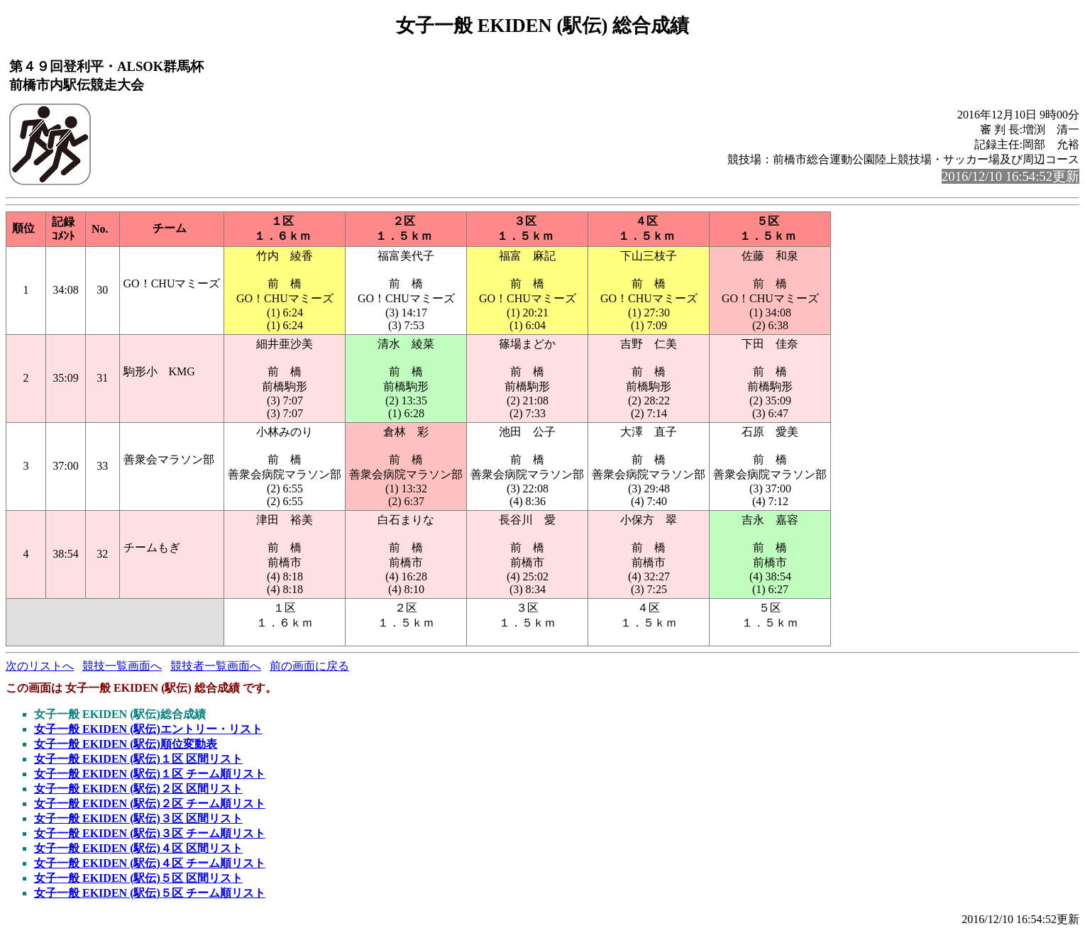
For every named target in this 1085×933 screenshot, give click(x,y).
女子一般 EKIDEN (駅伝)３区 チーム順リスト (149, 833)
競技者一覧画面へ (215, 666)
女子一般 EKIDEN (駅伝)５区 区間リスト (138, 878)
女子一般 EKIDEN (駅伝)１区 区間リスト (138, 759)
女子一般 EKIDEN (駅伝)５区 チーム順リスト (149, 893)
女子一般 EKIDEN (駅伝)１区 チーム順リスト (149, 774)
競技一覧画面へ (122, 666)
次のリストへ (40, 666)
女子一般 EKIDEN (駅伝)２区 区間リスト (138, 789)
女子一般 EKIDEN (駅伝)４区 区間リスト (138, 848)
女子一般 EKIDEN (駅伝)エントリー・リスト (148, 729)
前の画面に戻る (309, 666)
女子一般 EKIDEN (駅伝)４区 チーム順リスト (149, 863)
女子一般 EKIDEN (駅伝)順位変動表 (125, 744)
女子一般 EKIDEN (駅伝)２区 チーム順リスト (149, 803)
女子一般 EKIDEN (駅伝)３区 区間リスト (138, 818)
